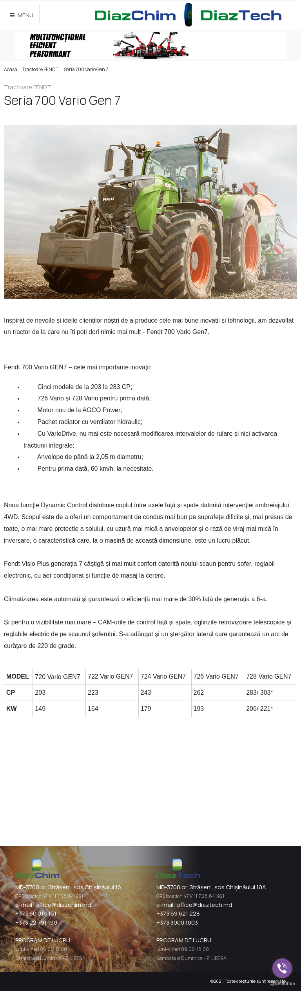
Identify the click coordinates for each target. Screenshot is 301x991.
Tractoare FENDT (40, 69)
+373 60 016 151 (35, 913)
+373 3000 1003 (177, 922)
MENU (21, 15)
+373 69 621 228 (178, 913)
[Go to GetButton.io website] (282, 983)
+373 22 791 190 (36, 922)
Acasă (10, 69)
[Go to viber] (282, 968)
